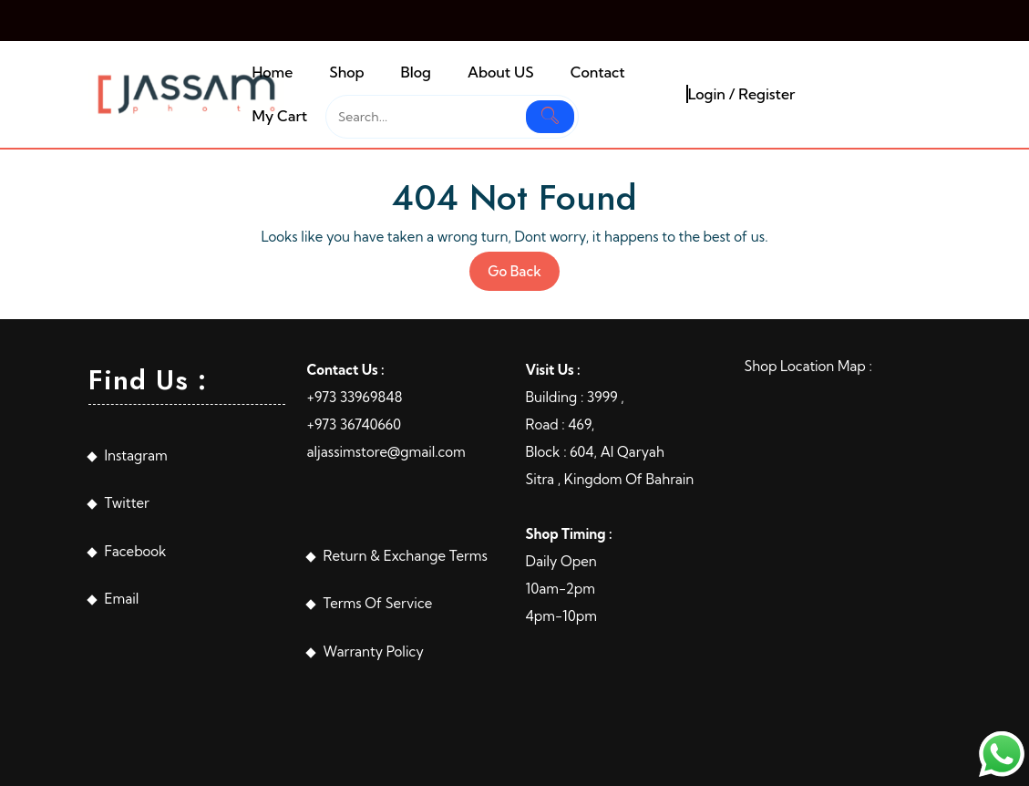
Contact (598, 72)
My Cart (279, 116)
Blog (416, 72)
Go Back (524, 276)
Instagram (136, 455)
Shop (346, 72)
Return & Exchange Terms (406, 555)
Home (272, 72)
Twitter (127, 503)
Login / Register (742, 94)
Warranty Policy (374, 651)
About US (501, 72)
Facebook (136, 551)
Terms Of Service (378, 603)
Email (122, 598)
